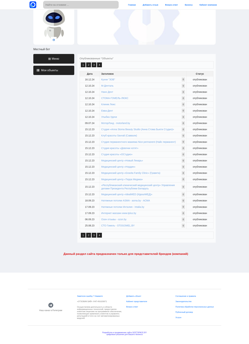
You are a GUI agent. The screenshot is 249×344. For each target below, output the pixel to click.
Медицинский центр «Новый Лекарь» (122, 160)
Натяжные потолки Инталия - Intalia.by (122, 207)
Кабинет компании (208, 5)
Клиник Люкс (108, 104)
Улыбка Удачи (109, 117)
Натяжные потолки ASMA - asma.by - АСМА (125, 200)
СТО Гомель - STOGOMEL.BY (118, 225)
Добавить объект (133, 296)
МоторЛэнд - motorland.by (115, 123)
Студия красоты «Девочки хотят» (119, 148)
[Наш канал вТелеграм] (50, 305)
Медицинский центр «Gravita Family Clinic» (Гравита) (130, 173)
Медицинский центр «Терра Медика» (122, 179)
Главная (132, 5)
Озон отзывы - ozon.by (113, 219)
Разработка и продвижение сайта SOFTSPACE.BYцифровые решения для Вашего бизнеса (124, 333)
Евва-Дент (107, 110)
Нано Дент (107, 92)
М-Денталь (107, 85)
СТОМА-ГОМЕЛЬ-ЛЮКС (114, 98)
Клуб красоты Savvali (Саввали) (119, 135)
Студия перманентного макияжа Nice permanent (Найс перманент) (138, 142)
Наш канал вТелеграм (50, 310)
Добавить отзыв (150, 5)
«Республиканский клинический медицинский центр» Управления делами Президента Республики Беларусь (138, 187)
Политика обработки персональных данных (194, 307)
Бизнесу (189, 5)
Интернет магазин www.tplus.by (118, 213)
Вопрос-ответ (171, 5)
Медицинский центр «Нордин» (118, 166)
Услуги (178, 317)
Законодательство (183, 301)
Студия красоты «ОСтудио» (116, 154)
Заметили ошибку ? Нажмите (90, 296)
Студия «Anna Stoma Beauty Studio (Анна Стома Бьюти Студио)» (137, 129)
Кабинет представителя (136, 301)
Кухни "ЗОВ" (108, 79)
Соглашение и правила (185, 296)
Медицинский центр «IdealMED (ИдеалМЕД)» (126, 194)
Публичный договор (184, 312)
